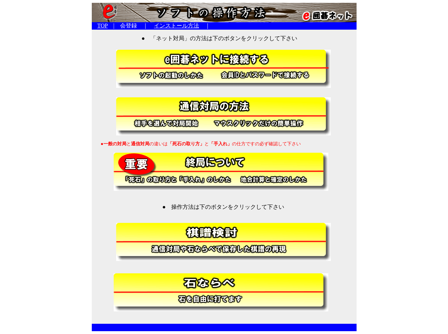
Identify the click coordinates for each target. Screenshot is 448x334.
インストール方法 (176, 26)
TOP (102, 26)
